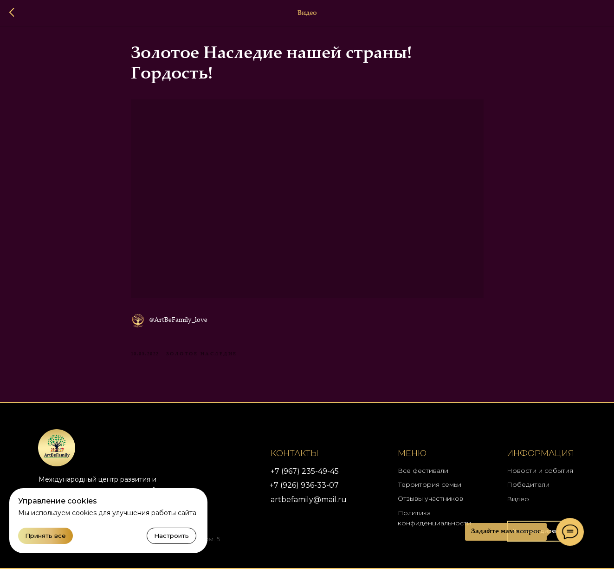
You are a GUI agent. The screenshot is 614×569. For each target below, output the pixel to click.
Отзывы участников (430, 498)
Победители (528, 484)
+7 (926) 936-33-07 (304, 485)
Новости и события (540, 470)
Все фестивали (423, 470)
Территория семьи (429, 484)
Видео (518, 499)
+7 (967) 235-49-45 (305, 471)
